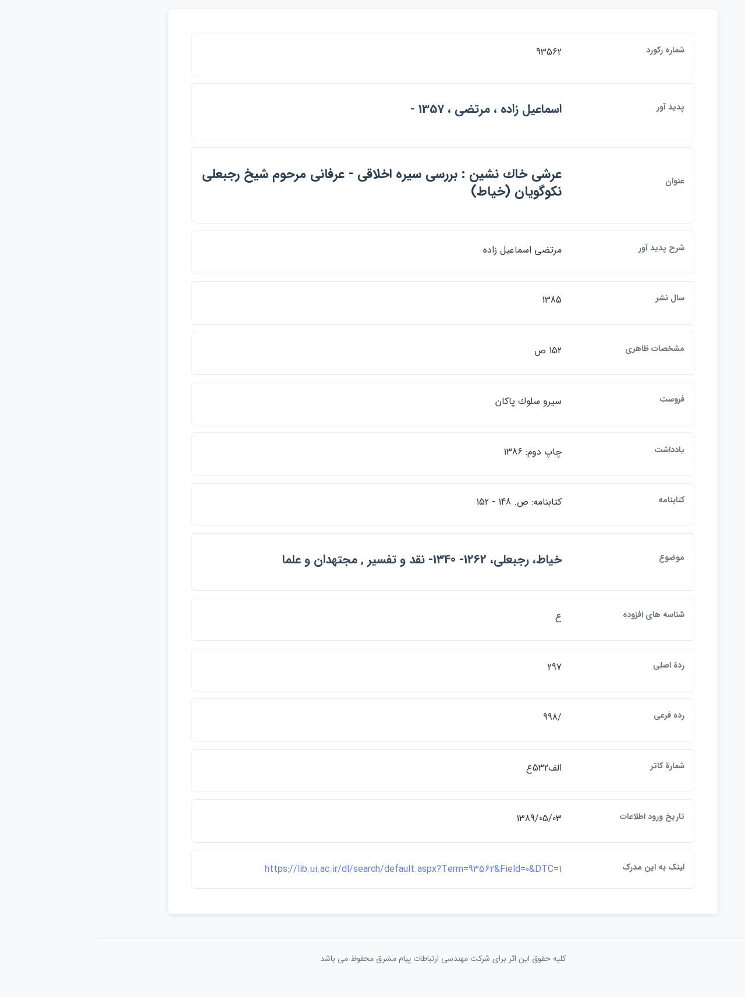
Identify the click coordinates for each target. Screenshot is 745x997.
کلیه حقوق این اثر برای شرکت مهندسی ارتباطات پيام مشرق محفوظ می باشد (372, 966)
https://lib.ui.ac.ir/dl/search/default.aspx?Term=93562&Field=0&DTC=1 (342, 877)
